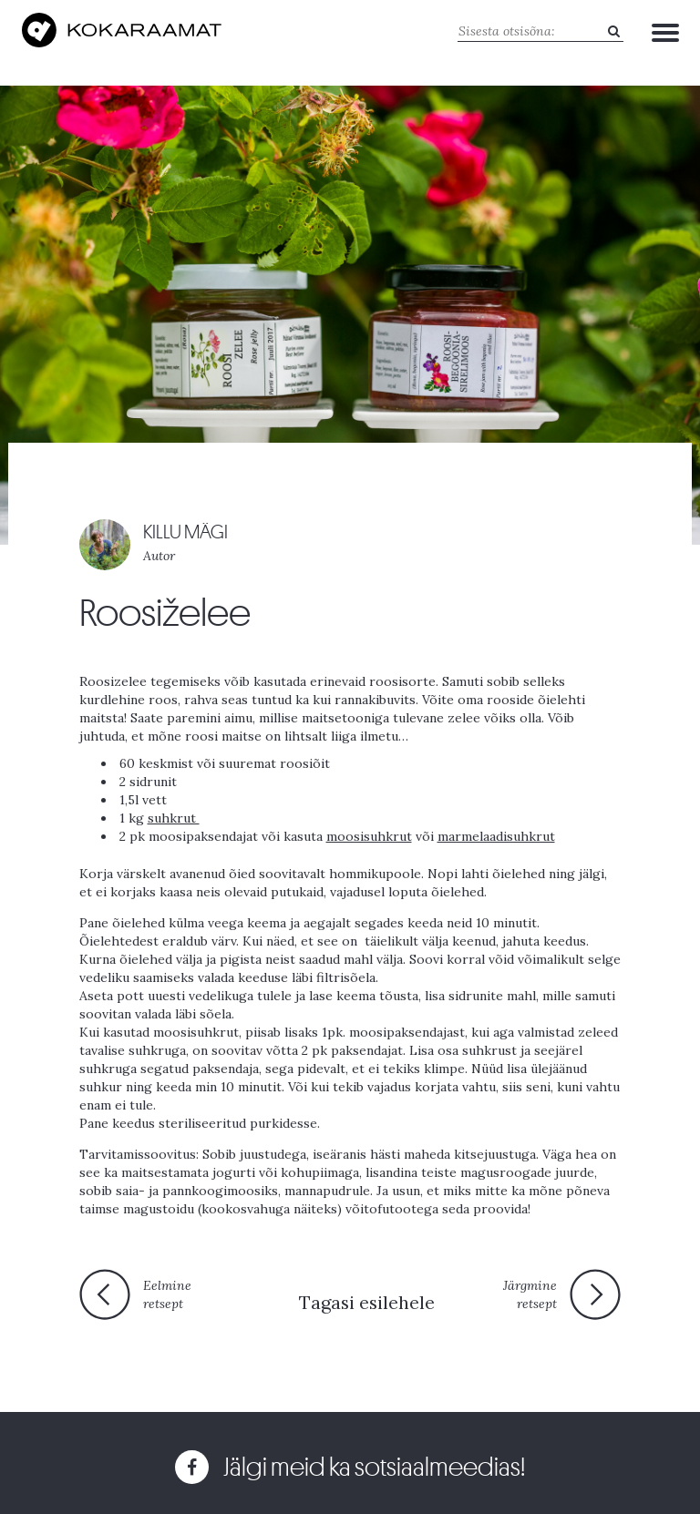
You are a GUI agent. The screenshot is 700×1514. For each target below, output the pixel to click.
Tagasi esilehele (367, 1302)
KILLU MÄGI (185, 532)
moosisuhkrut (369, 836)
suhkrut (174, 818)
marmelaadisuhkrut (496, 836)
